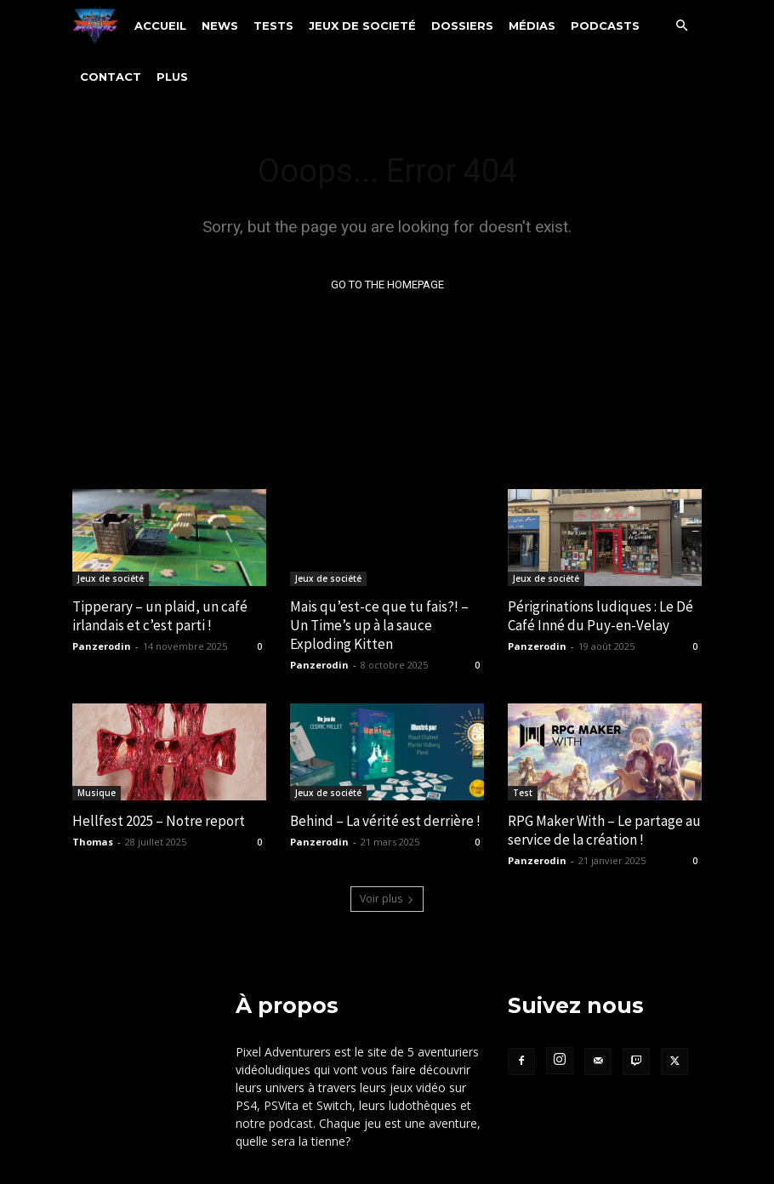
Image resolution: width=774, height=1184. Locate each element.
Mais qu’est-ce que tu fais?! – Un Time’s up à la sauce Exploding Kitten (379, 625)
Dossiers (462, 25)
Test (522, 794)
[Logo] (99, 25)
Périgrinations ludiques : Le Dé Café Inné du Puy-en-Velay (600, 616)
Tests (273, 25)
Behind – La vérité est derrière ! (385, 821)
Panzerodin (101, 646)
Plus (172, 76)
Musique (96, 794)
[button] (681, 26)
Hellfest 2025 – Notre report (158, 821)
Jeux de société (110, 578)
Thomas (92, 842)
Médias (532, 25)
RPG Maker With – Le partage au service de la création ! (604, 831)
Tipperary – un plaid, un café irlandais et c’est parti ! (160, 616)
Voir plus (387, 898)
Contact (110, 76)
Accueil (160, 25)
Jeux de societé (362, 25)
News (220, 25)
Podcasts (605, 25)
